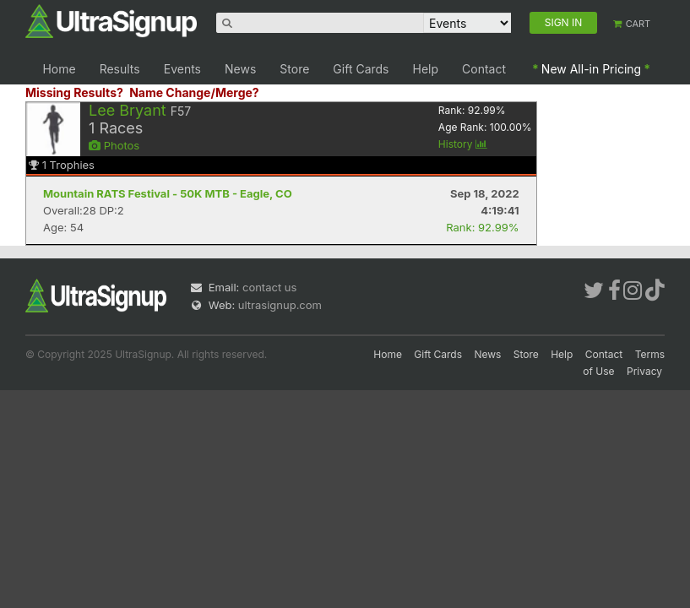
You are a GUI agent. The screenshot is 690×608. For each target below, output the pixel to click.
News (240, 69)
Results (120, 69)
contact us (269, 287)
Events (182, 69)
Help (426, 69)
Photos (114, 145)
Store (294, 69)
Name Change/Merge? (194, 92)
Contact (484, 69)
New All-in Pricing (591, 69)
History (462, 144)
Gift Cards (360, 69)
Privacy (644, 371)
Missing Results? (74, 92)
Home (58, 69)
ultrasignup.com (280, 305)
